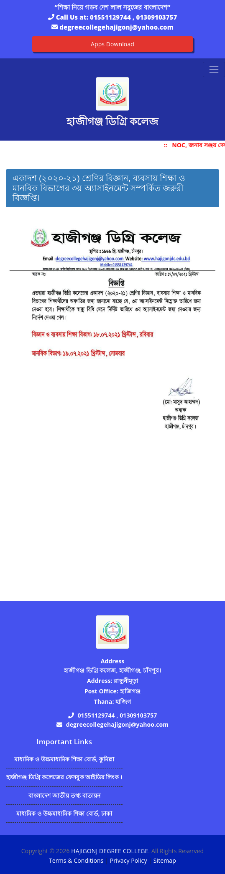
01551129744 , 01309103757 (133, 17)
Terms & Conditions (76, 860)
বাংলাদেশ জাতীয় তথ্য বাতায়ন (64, 795)
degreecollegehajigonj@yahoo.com (116, 27)
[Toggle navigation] (214, 69)
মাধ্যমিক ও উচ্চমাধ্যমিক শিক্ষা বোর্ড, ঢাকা (64, 813)
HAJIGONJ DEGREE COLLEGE (109, 851)
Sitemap (164, 860)
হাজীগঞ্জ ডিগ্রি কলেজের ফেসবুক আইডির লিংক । (64, 777)
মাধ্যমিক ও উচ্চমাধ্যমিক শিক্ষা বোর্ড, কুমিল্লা (64, 759)
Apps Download (112, 44)
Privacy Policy (128, 860)
